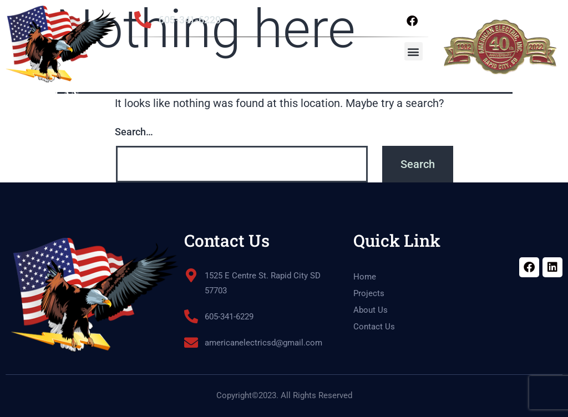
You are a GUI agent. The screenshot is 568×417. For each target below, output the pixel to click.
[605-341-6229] (142, 19)
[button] (413, 51)
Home (364, 277)
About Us (370, 310)
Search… (134, 132)
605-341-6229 (190, 19)
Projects (368, 293)
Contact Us (374, 327)
